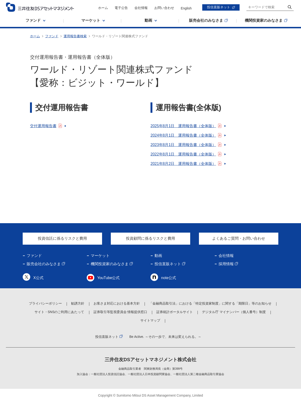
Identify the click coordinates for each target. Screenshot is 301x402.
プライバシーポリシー (45, 303)
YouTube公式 (108, 278)
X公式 (38, 278)
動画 (158, 256)
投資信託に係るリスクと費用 (62, 238)
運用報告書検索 (75, 36)
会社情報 (141, 8)
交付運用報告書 (43, 126)
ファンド (51, 36)
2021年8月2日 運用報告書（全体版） (183, 164)
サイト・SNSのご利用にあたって (59, 312)
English (186, 8)
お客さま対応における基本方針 (117, 303)
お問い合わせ (164, 8)
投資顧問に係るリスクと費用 (150, 238)
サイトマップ (150, 320)
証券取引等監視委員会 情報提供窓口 (120, 312)
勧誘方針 (77, 303)
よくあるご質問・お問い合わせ (238, 238)
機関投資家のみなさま (110, 264)
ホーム (103, 8)
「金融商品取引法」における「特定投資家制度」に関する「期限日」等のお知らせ (210, 303)
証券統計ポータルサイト (174, 312)
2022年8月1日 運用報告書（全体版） (183, 154)
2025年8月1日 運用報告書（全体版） (183, 126)
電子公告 (121, 8)
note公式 (168, 278)
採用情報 (226, 264)
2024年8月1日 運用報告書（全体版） (183, 135)
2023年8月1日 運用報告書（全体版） (183, 145)
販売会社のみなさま (44, 264)
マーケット (100, 256)
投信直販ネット (218, 7)
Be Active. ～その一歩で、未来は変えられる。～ (165, 337)
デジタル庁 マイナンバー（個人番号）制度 (234, 312)
